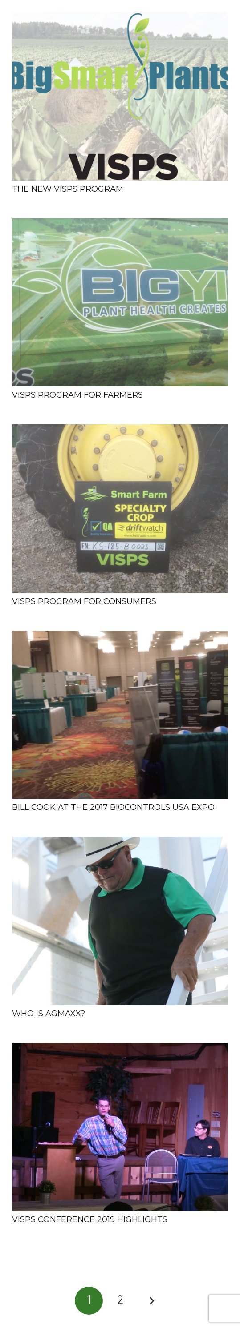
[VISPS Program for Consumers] (120, 508)
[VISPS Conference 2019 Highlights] (120, 1127)
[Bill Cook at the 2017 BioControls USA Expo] (120, 715)
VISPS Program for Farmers (77, 395)
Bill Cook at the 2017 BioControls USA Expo (113, 807)
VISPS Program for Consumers (84, 601)
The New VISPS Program (67, 189)
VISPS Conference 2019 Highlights (89, 1219)
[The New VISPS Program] (120, 96)
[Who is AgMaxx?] (120, 921)
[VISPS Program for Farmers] (120, 302)
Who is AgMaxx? (48, 1013)
